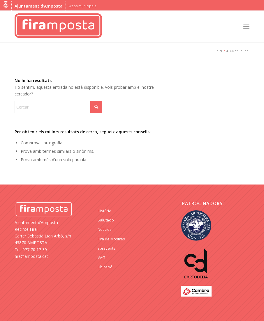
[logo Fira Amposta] (58, 26)
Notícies (105, 229)
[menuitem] (246, 26)
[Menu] (246, 26)
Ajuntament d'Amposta (39, 6)
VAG (101, 257)
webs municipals (82, 5)
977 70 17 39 (34, 249)
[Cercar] (58, 107)
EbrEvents (106, 248)
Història (104, 210)
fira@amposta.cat (31, 256)
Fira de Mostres (111, 239)
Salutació (106, 220)
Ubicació (105, 266)
